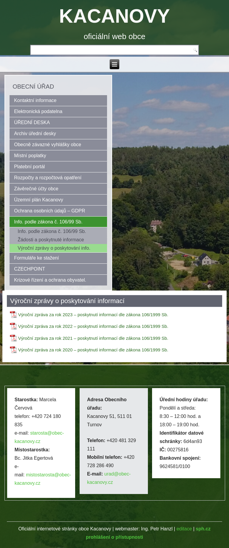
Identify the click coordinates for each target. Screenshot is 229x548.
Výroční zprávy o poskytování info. (54, 248)
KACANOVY (114, 16)
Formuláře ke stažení (36, 257)
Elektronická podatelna (38, 111)
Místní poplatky (30, 155)
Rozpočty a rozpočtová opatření (47, 177)
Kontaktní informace (35, 100)
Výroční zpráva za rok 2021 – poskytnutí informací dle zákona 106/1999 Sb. (93, 338)
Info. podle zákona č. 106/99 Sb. (48, 221)
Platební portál (29, 166)
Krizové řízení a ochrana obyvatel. (50, 280)
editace (184, 528)
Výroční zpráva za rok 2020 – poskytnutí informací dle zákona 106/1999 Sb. (93, 349)
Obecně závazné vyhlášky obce (47, 144)
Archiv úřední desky (35, 133)
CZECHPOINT (29, 268)
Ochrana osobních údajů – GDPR (49, 210)
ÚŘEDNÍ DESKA (32, 122)
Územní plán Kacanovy (38, 199)
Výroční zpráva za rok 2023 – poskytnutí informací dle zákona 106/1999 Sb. (93, 314)
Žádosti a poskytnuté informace (51, 239)
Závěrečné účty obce (36, 188)
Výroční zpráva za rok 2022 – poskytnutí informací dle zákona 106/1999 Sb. (93, 326)
